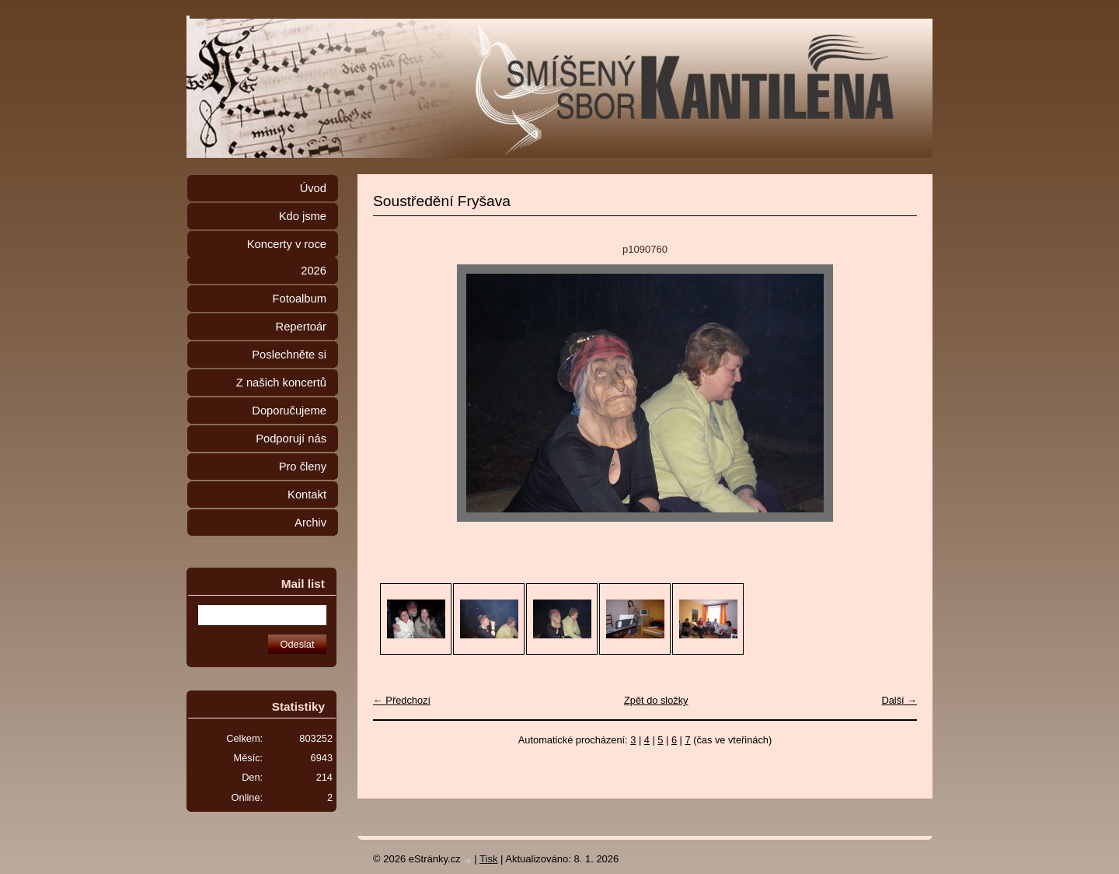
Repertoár (301, 326)
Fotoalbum (299, 298)
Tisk (488, 859)
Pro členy (302, 466)
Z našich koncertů (281, 382)
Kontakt (307, 494)
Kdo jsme (302, 216)
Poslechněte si (289, 354)
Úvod (313, 188)
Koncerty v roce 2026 (286, 257)
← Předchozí (402, 700)
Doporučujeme (289, 410)
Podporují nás (291, 438)
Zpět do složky (656, 700)
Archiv (310, 522)
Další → (899, 700)
